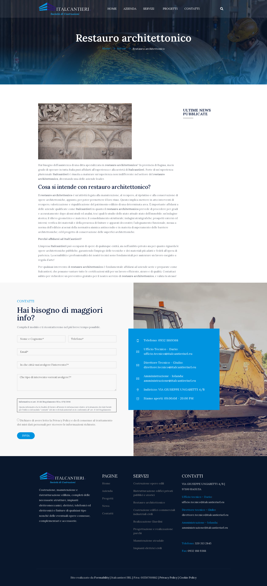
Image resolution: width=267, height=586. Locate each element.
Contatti (192, 9)
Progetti (170, 9)
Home (112, 9)
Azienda (129, 9)
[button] (221, 9)
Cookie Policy (188, 577)
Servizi (149, 9)
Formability (101, 577)
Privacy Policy (168, 577)
